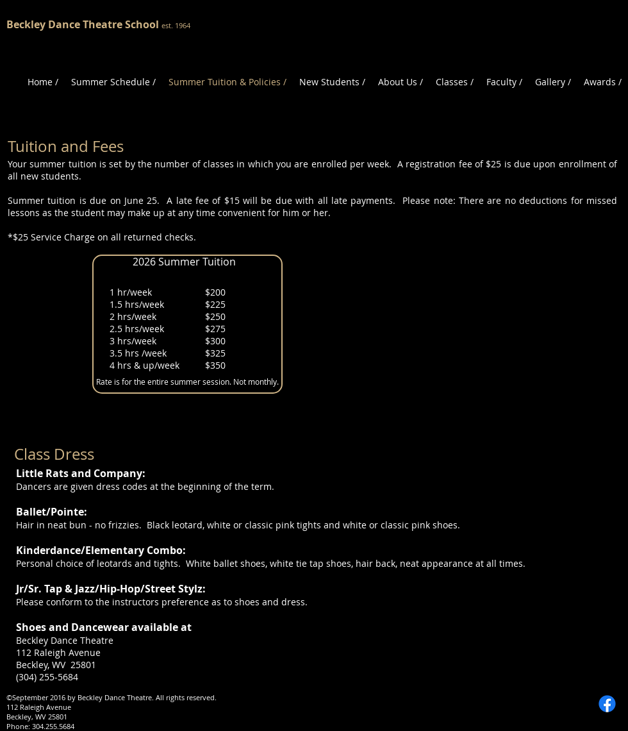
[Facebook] (607, 704)
